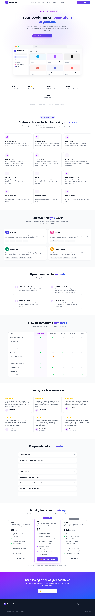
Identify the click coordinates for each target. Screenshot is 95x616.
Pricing (49, 2)
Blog (54, 2)
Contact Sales (74, 558)
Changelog (61, 2)
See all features (58, 36)
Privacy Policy (88, 611)
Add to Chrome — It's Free (42, 36)
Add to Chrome (83, 2)
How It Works (41, 2)
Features (33, 2)
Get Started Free (21, 558)
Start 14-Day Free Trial (47, 559)
